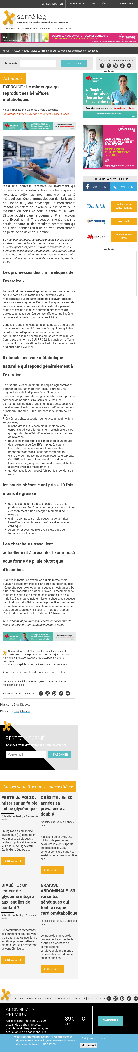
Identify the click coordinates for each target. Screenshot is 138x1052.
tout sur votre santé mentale (124, 206)
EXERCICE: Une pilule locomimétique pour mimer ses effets (35, 664)
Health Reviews (30, 28)
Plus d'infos (48, 1044)
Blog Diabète (22, 704)
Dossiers (16, 28)
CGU (90, 998)
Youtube (68, 692)
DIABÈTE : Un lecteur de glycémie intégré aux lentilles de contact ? (17, 896)
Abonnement (47, 28)
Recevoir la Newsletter (110, 179)
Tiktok (122, 65)
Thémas (104, 3)
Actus (6, 28)
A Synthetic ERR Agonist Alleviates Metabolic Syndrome (33, 657)
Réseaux (59, 28)
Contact (101, 998)
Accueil (6, 50)
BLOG (68, 28)
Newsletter (34, 998)
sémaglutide (53, 328)
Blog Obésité (22, 711)
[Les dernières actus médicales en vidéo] (110, 295)
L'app (91, 3)
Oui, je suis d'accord (94, 1038)
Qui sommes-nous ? (57, 998)
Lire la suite (13, 860)
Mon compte (127, 3)
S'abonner (60, 754)
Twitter (109, 65)
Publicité (79, 998)
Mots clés (11, 63)
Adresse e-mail (16, 748)
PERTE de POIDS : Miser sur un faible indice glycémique (19, 803)
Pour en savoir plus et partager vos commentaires (34, 672)
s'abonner (110, 1020)
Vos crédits (124, 221)
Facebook (102, 65)
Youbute (129, 65)
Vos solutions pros (124, 236)
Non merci (89, 1045)
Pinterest (115, 65)
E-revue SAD (76, 3)
